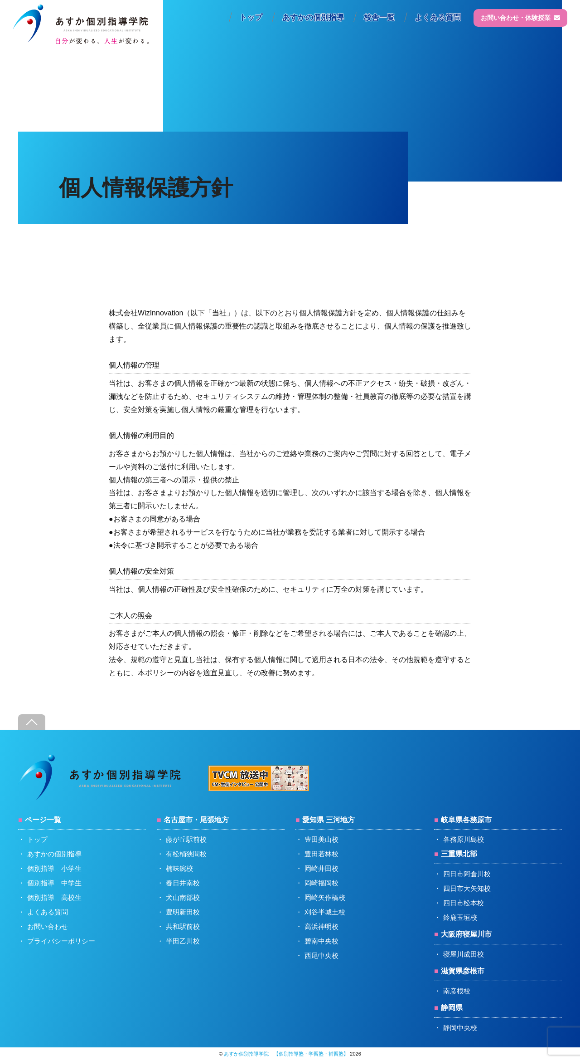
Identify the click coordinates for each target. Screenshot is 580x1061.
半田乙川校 (183, 941)
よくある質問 (438, 17)
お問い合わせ (47, 926)
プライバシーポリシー (61, 941)
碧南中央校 (321, 941)
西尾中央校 (321, 955)
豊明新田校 (183, 912)
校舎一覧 (379, 17)
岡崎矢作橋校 (324, 897)
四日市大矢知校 (467, 888)
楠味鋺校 (179, 868)
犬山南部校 (183, 897)
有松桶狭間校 (186, 854)
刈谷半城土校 (324, 912)
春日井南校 (183, 883)
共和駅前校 (183, 926)
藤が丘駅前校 (186, 839)
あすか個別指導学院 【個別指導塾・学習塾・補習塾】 (286, 1053)
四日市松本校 (463, 903)
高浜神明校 (321, 926)
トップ (250, 17)
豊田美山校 (321, 839)
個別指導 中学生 (54, 883)
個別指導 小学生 (54, 868)
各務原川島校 (463, 839)
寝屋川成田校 (463, 954)
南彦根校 (456, 991)
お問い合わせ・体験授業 (520, 17)
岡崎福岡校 (321, 883)
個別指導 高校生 (54, 897)
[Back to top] (31, 722)
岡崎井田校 (321, 868)
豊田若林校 (321, 854)
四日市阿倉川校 (467, 874)
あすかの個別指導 (313, 17)
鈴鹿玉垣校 (460, 917)
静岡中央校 (460, 1028)
